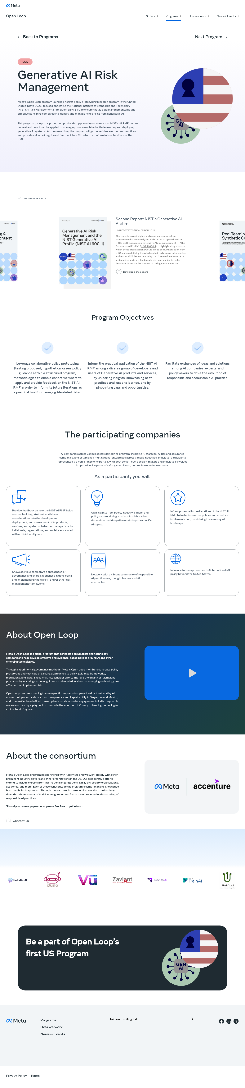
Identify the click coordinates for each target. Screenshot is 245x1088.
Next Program (208, 37)
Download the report (135, 272)
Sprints (150, 16)
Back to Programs (40, 37)
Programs (172, 16)
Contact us (21, 821)
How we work (197, 16)
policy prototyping (65, 364)
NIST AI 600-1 (148, 246)
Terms (35, 1075)
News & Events (226, 16)
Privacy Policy (16, 1075)
